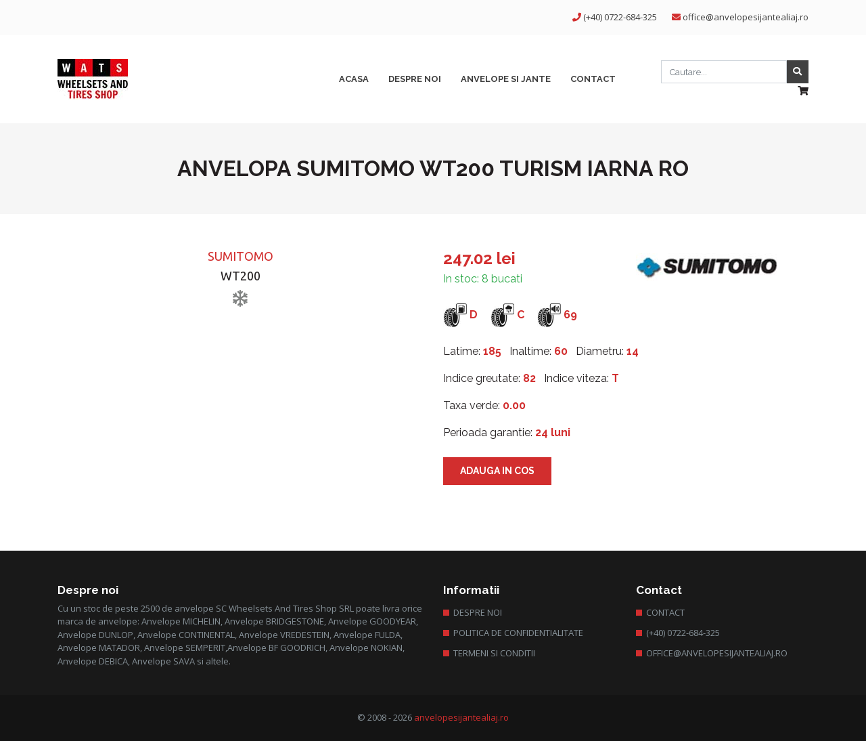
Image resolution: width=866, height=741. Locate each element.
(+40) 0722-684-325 (620, 17)
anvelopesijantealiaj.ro (461, 717)
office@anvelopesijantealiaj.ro (745, 17)
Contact (665, 612)
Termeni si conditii (494, 653)
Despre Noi (477, 612)
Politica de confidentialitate (518, 633)
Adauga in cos (497, 470)
